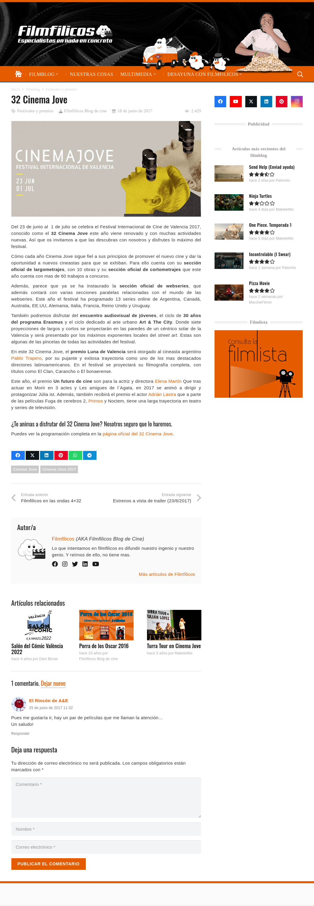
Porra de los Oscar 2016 (103, 646)
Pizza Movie (259, 282)
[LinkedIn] (266, 101)
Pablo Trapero (26, 358)
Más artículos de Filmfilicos (167, 574)
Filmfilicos (63, 538)
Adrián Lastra (162, 394)
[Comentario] (106, 798)
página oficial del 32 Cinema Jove (138, 433)
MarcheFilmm (260, 302)
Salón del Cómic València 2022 (37, 649)
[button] (56, 74)
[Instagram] (297, 101)
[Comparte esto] (18, 455)
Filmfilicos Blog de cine (85, 111)
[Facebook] (220, 101)
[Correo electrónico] (106, 847)
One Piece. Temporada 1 (270, 224)
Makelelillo (183, 653)
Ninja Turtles (260, 195)
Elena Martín (168, 381)
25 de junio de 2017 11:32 (51, 708)
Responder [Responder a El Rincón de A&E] (20, 733)
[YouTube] (235, 101)
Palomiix (283, 180)
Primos (95, 400)
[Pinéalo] (61, 455)
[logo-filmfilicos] (65, 34)
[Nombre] (106, 829)
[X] (251, 101)
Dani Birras (48, 659)
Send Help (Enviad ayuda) (272, 166)
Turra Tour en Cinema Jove (173, 646)
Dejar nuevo (53, 683)
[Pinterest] (281, 101)
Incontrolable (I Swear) (270, 253)
